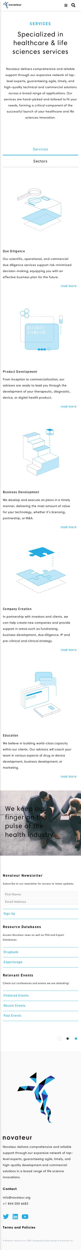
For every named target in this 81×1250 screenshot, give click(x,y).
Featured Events (16, 995)
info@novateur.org (17, 1197)
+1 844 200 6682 (15, 1203)
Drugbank (11, 952)
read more (69, 286)
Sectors (40, 161)
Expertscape (13, 962)
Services (40, 149)
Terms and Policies (19, 1227)
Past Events (12, 1015)
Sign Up (9, 913)
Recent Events (14, 1005)
